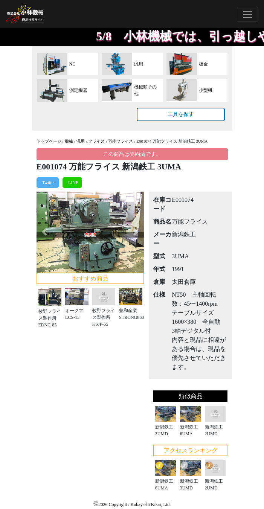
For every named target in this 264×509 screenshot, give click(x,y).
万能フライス (120, 141)
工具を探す (181, 114)
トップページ (49, 141)
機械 (69, 141)
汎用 (80, 141)
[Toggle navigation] (247, 14)
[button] (45, 232)
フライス (96, 141)
